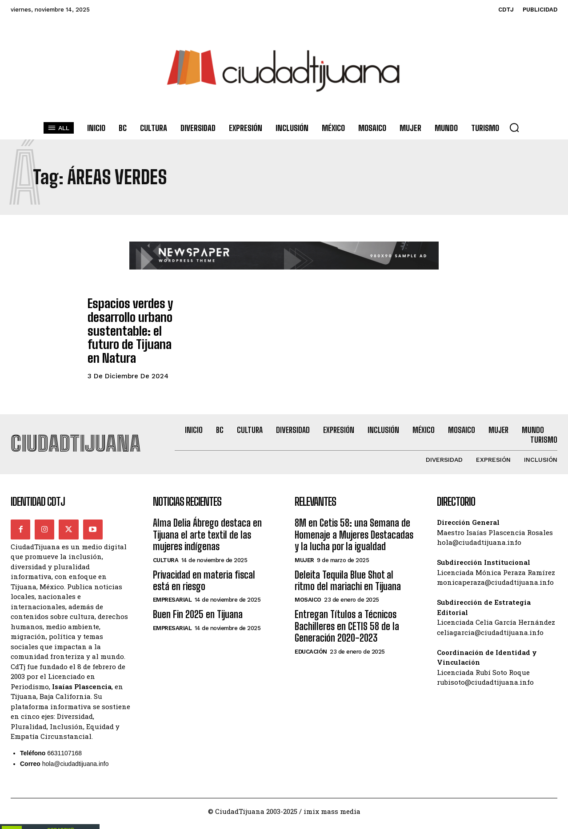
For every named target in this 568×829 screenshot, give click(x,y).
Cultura (166, 538)
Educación (311, 630)
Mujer (304, 538)
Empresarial (172, 578)
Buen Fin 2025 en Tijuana (198, 593)
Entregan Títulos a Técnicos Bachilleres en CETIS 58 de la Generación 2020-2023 (347, 605)
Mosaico (308, 578)
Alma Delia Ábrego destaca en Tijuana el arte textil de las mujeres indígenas (207, 513)
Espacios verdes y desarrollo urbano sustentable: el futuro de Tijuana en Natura (134, 320)
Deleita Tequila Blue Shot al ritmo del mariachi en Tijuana (348, 559)
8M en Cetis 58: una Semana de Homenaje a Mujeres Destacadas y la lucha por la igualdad (354, 513)
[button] (514, 127)
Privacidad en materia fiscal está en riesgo (204, 559)
